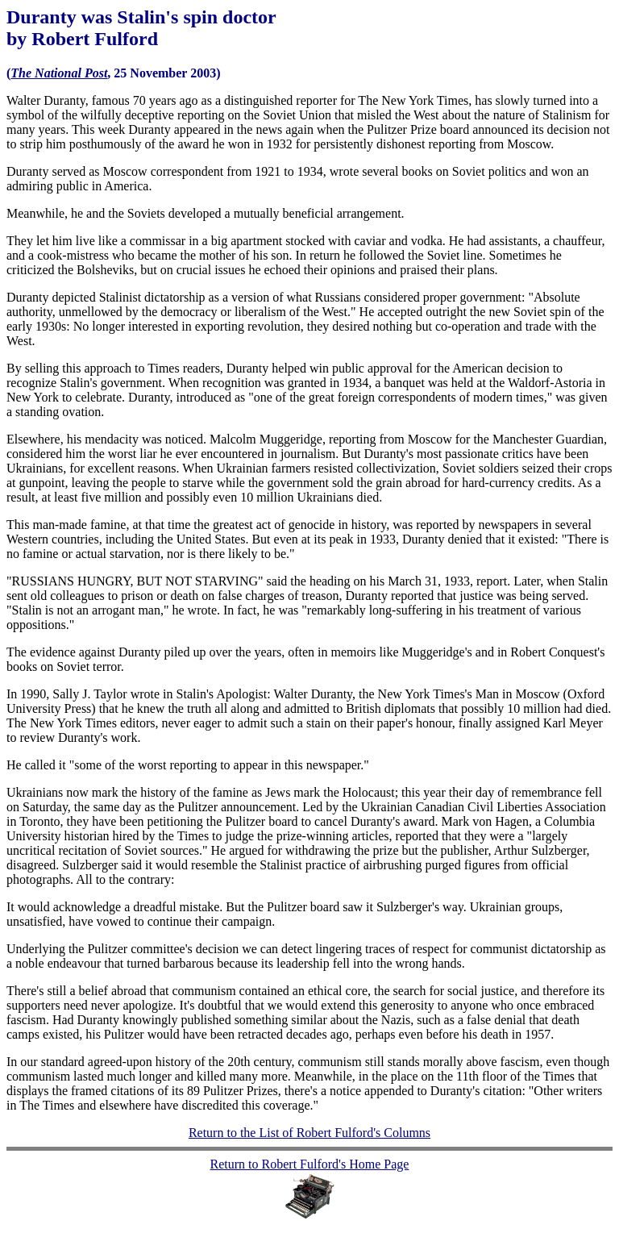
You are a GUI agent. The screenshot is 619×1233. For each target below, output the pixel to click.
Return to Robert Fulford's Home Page (309, 1164)
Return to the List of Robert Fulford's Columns (309, 1132)
